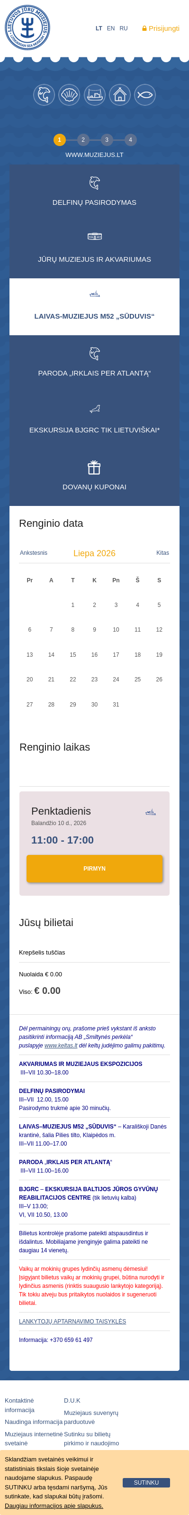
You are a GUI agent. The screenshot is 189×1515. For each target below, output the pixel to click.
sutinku (146, 1482)
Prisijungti (164, 28)
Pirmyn (94, 868)
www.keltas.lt (61, 1045)
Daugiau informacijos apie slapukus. (54, 1505)
